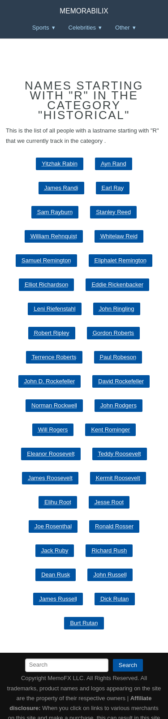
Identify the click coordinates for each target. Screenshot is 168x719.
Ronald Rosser (114, 526)
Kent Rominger (110, 429)
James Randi (61, 187)
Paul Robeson (118, 357)
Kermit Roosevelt (118, 478)
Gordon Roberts (113, 333)
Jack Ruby (55, 550)
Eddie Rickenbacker (117, 284)
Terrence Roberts (54, 357)
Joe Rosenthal (53, 526)
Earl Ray (113, 187)
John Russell (109, 574)
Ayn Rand (113, 163)
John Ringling (116, 308)
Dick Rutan (114, 598)
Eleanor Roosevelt (50, 453)
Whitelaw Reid (119, 236)
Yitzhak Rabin (60, 163)
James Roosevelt (50, 478)
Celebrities (82, 27)
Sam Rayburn (55, 212)
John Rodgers (118, 405)
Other (122, 27)
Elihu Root (57, 502)
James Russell (58, 598)
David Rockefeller (121, 381)
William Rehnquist (53, 236)
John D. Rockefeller (49, 381)
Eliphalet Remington (120, 260)
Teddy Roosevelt (119, 453)
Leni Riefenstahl (54, 308)
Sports (40, 27)
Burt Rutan (84, 623)
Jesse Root (109, 502)
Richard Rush (109, 550)
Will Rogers (53, 429)
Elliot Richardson (47, 284)
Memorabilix (84, 11)
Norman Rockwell (54, 405)
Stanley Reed (113, 212)
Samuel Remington (46, 260)
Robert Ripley (51, 333)
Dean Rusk (55, 574)
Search (128, 665)
